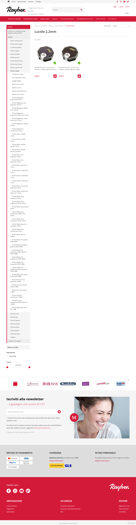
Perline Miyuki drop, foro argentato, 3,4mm (18, 225)
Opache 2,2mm (16, 88)
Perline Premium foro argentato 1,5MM (17, 280)
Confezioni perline (15, 47)
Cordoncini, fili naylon (14, 341)
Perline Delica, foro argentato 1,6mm (17, 156)
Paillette (12, 337)
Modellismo (44, 19)
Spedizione (10, 512)
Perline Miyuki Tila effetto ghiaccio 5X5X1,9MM (18, 246)
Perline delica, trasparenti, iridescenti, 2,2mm (19, 192)
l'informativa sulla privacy (42, 428)
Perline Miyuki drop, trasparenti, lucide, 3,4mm (18, 220)
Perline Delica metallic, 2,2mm (18, 140)
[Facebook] (117, 1)
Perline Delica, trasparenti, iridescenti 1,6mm (19, 187)
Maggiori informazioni (56, 461)
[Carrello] (120, 6)
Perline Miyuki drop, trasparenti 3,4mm (17, 197)
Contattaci (122, 512)
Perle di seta (14, 317)
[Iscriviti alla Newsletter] (59, 411)
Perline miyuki (14, 71)
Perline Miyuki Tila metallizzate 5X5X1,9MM (17, 258)
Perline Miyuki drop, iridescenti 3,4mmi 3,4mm (18, 202)
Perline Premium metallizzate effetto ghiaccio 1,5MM (18, 302)
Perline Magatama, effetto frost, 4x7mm (19, 109)
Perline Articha (14, 327)
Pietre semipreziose (16, 41)
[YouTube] (124, 1)
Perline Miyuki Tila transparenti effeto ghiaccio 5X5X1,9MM (18, 252)
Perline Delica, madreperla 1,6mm (19, 176)
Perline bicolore (15, 334)
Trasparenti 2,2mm (18, 74)
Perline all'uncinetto (16, 44)
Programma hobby (30, 19)
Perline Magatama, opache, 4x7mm (19, 124)
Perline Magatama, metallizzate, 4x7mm (17, 130)
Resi (61, 512)
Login (127, 13)
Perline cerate (14, 314)
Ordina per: (107, 26)
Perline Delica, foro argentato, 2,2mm (17, 161)
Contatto (30, 1)
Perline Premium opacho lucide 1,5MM (18, 286)
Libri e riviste (100, 19)
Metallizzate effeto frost (19, 91)
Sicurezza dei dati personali (70, 509)
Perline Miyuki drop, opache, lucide (19, 207)
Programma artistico (85, 19)
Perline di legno (15, 54)
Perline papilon (14, 330)
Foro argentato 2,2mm (19, 78)
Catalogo (38, 1)
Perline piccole (14, 57)
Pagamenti (10, 509)
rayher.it (37, 26)
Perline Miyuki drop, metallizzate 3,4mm (17, 230)
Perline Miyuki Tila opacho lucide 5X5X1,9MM (19, 275)
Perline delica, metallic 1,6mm (18, 135)
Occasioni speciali (67, 19)
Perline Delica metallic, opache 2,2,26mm (18, 150)
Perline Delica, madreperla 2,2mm (19, 182)
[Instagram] (120, 1)
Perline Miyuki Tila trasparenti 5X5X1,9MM (17, 263)
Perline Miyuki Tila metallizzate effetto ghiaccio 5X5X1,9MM (18, 269)
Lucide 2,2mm (16, 81)
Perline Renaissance (16, 61)
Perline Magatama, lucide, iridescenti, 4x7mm (19, 119)
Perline (10, 37)
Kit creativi (112, 19)
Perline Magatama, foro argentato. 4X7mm (18, 104)
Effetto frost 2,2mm (18, 84)
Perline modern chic (16, 67)
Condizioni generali (67, 506)
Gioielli (55, 19)
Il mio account (11, 506)
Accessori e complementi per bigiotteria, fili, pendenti (17, 32)
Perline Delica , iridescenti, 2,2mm (19, 171)
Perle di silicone (15, 320)
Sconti (13, 1)
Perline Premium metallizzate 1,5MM (16, 296)
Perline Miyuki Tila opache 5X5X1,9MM (19, 240)
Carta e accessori (14, 19)
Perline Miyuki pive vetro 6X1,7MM (18, 308)
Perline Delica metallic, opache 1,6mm (18, 145)
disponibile (12, 356)
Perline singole (14, 51)
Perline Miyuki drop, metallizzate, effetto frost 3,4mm (17, 213)
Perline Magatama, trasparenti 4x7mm (17, 98)
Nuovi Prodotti (21, 1)
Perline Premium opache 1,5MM (18, 291)
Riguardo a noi (124, 506)
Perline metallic (15, 324)
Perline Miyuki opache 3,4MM (17, 235)
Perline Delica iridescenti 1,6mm (18, 166)
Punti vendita (124, 509)
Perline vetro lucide (16, 64)
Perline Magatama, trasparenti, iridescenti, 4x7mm (19, 114)
